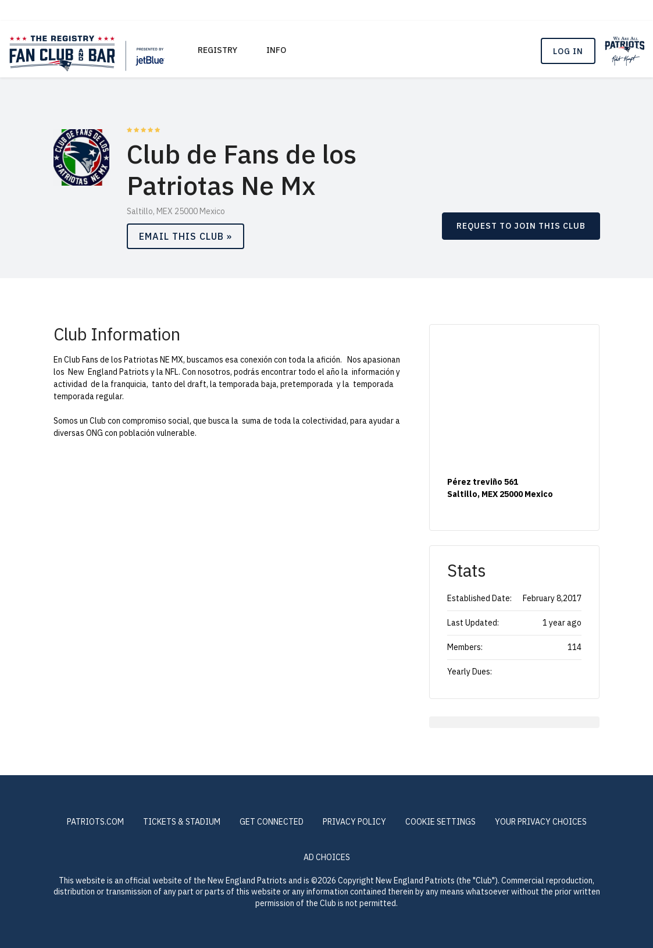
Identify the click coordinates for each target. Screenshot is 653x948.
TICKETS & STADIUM (181, 821)
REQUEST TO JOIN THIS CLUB (521, 226)
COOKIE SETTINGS (440, 821)
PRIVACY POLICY (354, 821)
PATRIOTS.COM (95, 821)
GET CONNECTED (272, 821)
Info (276, 50)
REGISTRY (217, 50)
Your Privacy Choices (541, 821)
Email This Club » (185, 236)
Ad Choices (327, 857)
